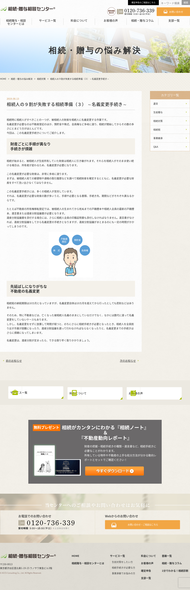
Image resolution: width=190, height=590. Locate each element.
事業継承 (158, 138)
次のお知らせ (128, 361)
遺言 (155, 103)
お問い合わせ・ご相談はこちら (145, 524)
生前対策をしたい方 (122, 560)
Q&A (155, 146)
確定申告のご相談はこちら (144, 2)
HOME (75, 554)
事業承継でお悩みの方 (123, 572)
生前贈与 (158, 112)
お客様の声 (111, 20)
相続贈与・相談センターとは (16, 22)
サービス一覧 (47, 20)
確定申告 (146, 569)
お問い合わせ (176, 11)
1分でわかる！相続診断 (175, 569)
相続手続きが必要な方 (123, 566)
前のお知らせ (14, 361)
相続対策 (158, 120)
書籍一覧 (167, 554)
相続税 (156, 129)
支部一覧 (174, 20)
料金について (79, 20)
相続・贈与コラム (142, 20)
